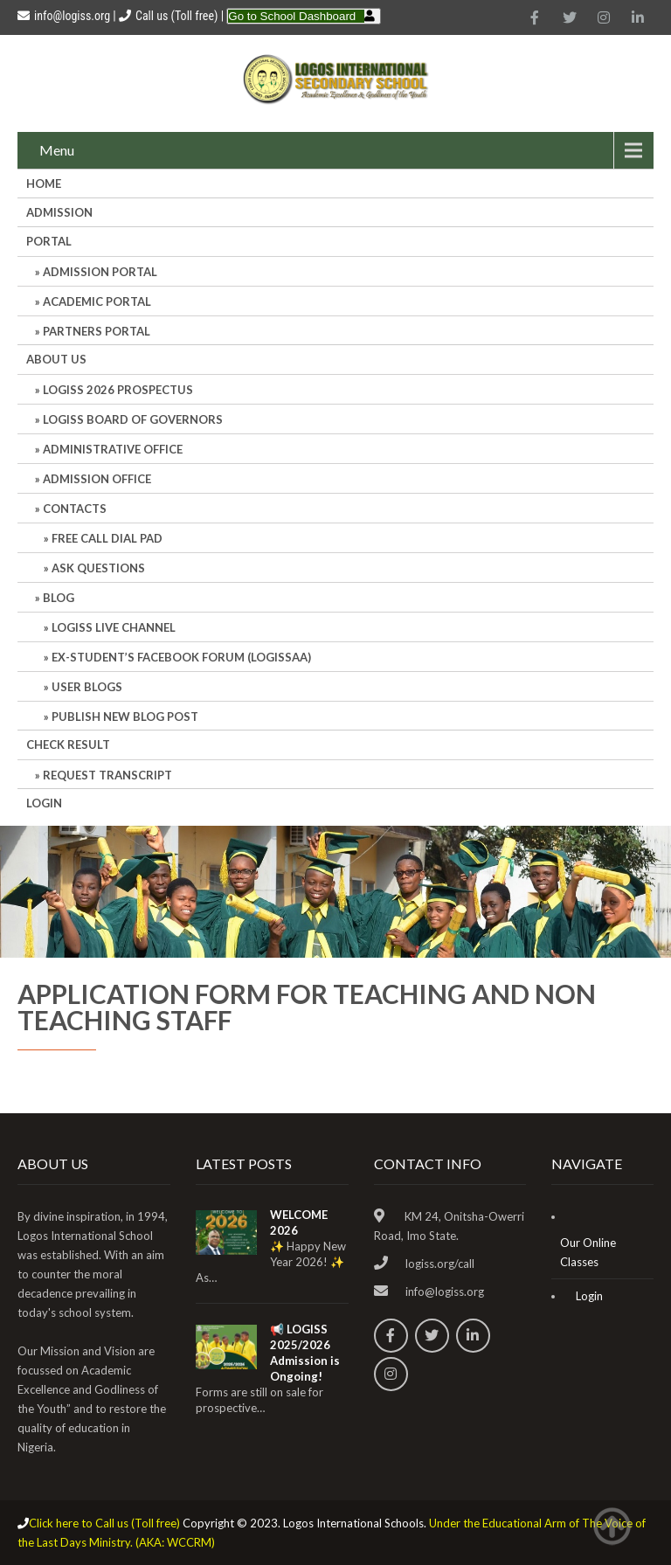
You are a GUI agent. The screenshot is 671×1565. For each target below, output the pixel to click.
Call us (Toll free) (176, 16)
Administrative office (113, 449)
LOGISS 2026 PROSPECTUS (118, 390)
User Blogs (87, 687)
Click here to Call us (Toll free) (104, 1523)
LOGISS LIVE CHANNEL (114, 627)
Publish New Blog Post (125, 717)
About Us (56, 359)
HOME (43, 183)
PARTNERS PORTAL (96, 331)
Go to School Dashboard (292, 16)
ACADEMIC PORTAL (97, 301)
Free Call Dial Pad (107, 538)
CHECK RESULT (68, 744)
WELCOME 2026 (299, 1222)
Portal (49, 241)
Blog (58, 598)
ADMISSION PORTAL (100, 272)
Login (44, 803)
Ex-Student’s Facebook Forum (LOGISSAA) (181, 657)
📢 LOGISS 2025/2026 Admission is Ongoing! (305, 1352)
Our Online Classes (588, 1252)
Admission (59, 212)
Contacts (75, 509)
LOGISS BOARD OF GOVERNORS (133, 419)
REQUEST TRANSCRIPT (107, 775)
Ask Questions (98, 568)
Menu (56, 150)
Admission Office (97, 479)
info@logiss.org (63, 16)
